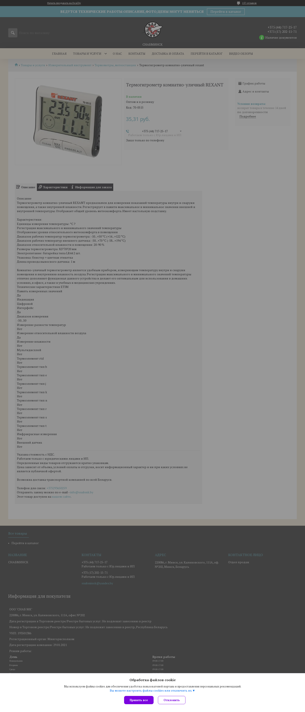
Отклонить (172, 700)
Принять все (139, 700)
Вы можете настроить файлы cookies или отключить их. (151, 690)
